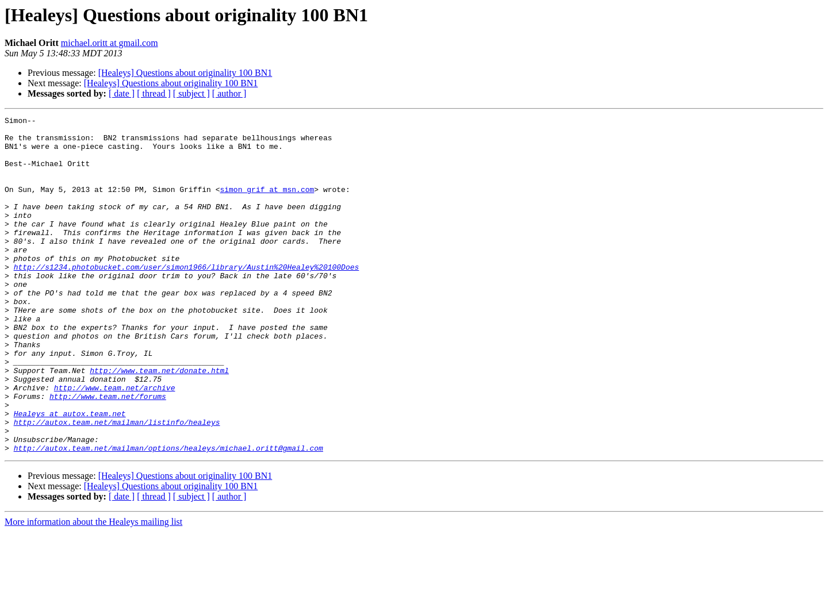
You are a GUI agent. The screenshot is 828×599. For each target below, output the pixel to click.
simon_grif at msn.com (267, 204)
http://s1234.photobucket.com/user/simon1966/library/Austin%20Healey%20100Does (186, 298)
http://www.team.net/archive (114, 442)
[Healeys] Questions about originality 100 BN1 (185, 73)
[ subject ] (191, 93)
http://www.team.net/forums (107, 453)
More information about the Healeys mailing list (93, 589)
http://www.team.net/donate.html (159, 422)
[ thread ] (154, 93)
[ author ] (229, 93)
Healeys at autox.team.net (70, 474)
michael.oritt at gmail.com (109, 43)
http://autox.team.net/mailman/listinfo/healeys (117, 484)
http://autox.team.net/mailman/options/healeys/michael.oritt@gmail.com (168, 515)
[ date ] (122, 93)
